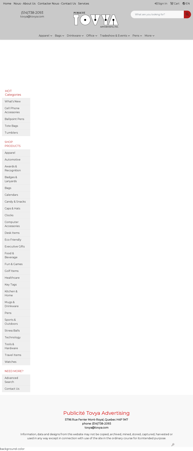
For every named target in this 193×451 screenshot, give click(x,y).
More (148, 35)
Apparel (44, 35)
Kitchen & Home (11, 293)
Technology (13, 337)
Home (7, 3)
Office (90, 35)
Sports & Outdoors (11, 321)
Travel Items (13, 355)
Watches (10, 361)
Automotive (12, 159)
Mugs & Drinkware (12, 304)
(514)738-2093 (32, 13)
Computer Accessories (12, 224)
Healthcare (12, 277)
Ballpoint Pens (14, 119)
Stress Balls (12, 330)
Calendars (11, 194)
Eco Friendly (13, 239)
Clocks (9, 215)
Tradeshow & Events (113, 35)
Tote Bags (11, 125)
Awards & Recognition (13, 168)
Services (83, 3)
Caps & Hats (12, 208)
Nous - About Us (24, 3)
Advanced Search (11, 380)
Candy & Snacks (15, 201)
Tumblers (11, 132)
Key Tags (11, 284)
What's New (13, 101)
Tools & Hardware (11, 346)
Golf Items (11, 271)
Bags (58, 35)
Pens (135, 35)
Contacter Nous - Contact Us (57, 3)
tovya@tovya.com (32, 16)
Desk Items (12, 232)
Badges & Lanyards (11, 179)
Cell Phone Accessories (12, 110)
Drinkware (74, 35)
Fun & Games (13, 264)
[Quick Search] (157, 14)
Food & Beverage (11, 255)
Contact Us (12, 388)
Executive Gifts (15, 246)
